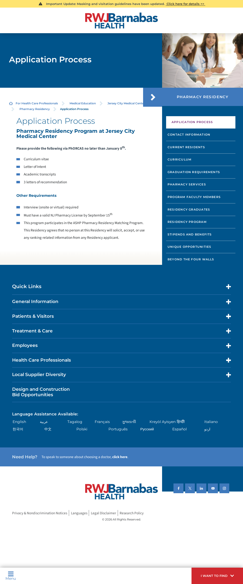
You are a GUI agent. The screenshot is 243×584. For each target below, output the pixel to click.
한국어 (18, 429)
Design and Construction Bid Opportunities (41, 391)
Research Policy (132, 513)
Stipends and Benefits (190, 234)
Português (118, 429)
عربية (44, 421)
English (19, 421)
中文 (47, 429)
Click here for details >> (185, 4)
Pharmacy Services (187, 184)
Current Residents (186, 147)
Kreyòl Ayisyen (163, 421)
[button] (217, 576)
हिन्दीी (181, 421)
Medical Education (83, 103)
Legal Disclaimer (103, 513)
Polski (81, 429)
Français (102, 421)
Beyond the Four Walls (191, 259)
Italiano (211, 421)
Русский (147, 429)
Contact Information (189, 134)
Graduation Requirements (194, 172)
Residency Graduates (189, 209)
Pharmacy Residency (34, 109)
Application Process (192, 122)
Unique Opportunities (189, 246)
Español (179, 429)
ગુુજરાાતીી (129, 421)
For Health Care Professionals (37, 103)
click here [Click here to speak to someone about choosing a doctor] (119, 457)
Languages (79, 513)
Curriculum (180, 159)
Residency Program (187, 222)
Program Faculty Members (194, 197)
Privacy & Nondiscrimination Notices (39, 513)
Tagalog (74, 421)
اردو (207, 429)
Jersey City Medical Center (126, 103)
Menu (10, 575)
